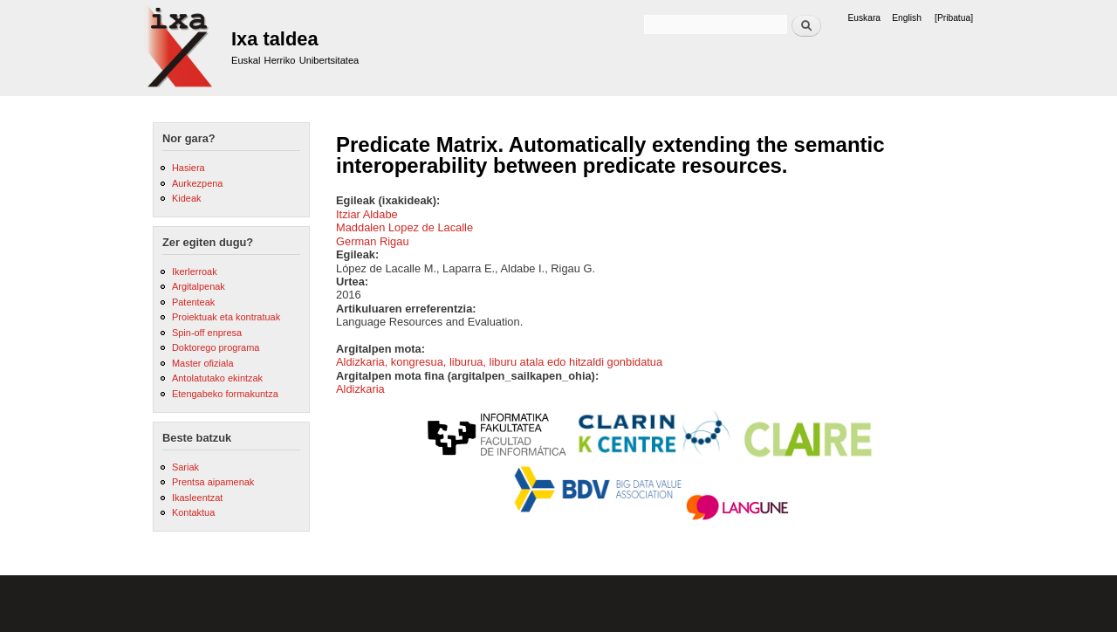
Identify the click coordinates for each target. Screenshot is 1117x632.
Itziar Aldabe (367, 214)
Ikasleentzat (197, 497)
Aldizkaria (360, 388)
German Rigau (372, 241)
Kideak (187, 198)
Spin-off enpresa (207, 332)
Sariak (185, 467)
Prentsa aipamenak (213, 482)
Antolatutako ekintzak (217, 378)
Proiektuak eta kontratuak (226, 317)
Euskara (864, 18)
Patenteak (193, 302)
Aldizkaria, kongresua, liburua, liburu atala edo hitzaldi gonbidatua (499, 361)
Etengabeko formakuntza (225, 393)
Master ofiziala (203, 363)
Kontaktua (193, 512)
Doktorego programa (215, 347)
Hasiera (188, 167)
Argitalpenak (198, 286)
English (907, 18)
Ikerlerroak (194, 271)
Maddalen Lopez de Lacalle (404, 227)
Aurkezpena (197, 183)
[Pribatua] (954, 18)
